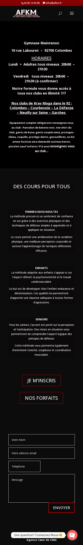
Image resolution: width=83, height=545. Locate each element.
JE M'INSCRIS (41, 380)
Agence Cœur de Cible (42, 540)
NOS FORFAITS (41, 398)
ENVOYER (61, 507)
